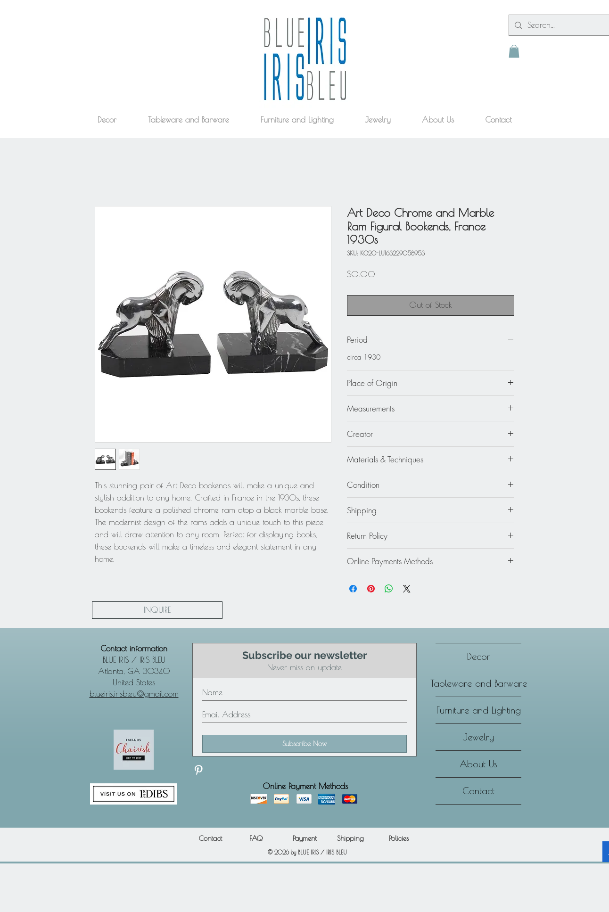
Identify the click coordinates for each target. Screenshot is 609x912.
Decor (478, 656)
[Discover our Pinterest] (198, 770)
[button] (514, 51)
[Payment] (304, 838)
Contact (478, 790)
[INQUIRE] (157, 610)
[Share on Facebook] (353, 588)
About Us (478, 763)
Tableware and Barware (478, 683)
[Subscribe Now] (304, 744)
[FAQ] (255, 838)
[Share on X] (406, 588)
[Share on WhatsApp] (389, 588)
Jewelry (478, 736)
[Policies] (398, 838)
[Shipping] (350, 838)
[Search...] (564, 25)
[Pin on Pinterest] (371, 588)
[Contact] (210, 838)
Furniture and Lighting (478, 710)
